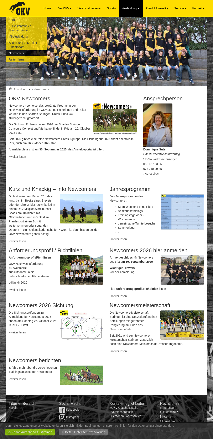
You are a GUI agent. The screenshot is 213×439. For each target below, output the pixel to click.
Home (47, 8)
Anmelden (168, 421)
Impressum (169, 407)
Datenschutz (170, 412)
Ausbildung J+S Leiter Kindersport (23, 45)
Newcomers (16, 53)
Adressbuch (152, 173)
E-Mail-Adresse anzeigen (161, 159)
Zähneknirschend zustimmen (30, 432)
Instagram (69, 417)
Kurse (12, 19)
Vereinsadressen (122, 412)
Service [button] (180, 8)
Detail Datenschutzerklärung (83, 432)
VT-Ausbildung (18, 36)
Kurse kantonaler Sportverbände (20, 28)
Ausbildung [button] (130, 8)
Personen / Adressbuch (126, 416)
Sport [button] (111, 8)
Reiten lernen (17, 59)
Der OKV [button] (64, 8)
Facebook (69, 409)
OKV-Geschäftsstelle (124, 407)
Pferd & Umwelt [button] (157, 8)
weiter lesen (18, 156)
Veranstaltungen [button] (89, 8)
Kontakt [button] (198, 8)
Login (14, 407)
